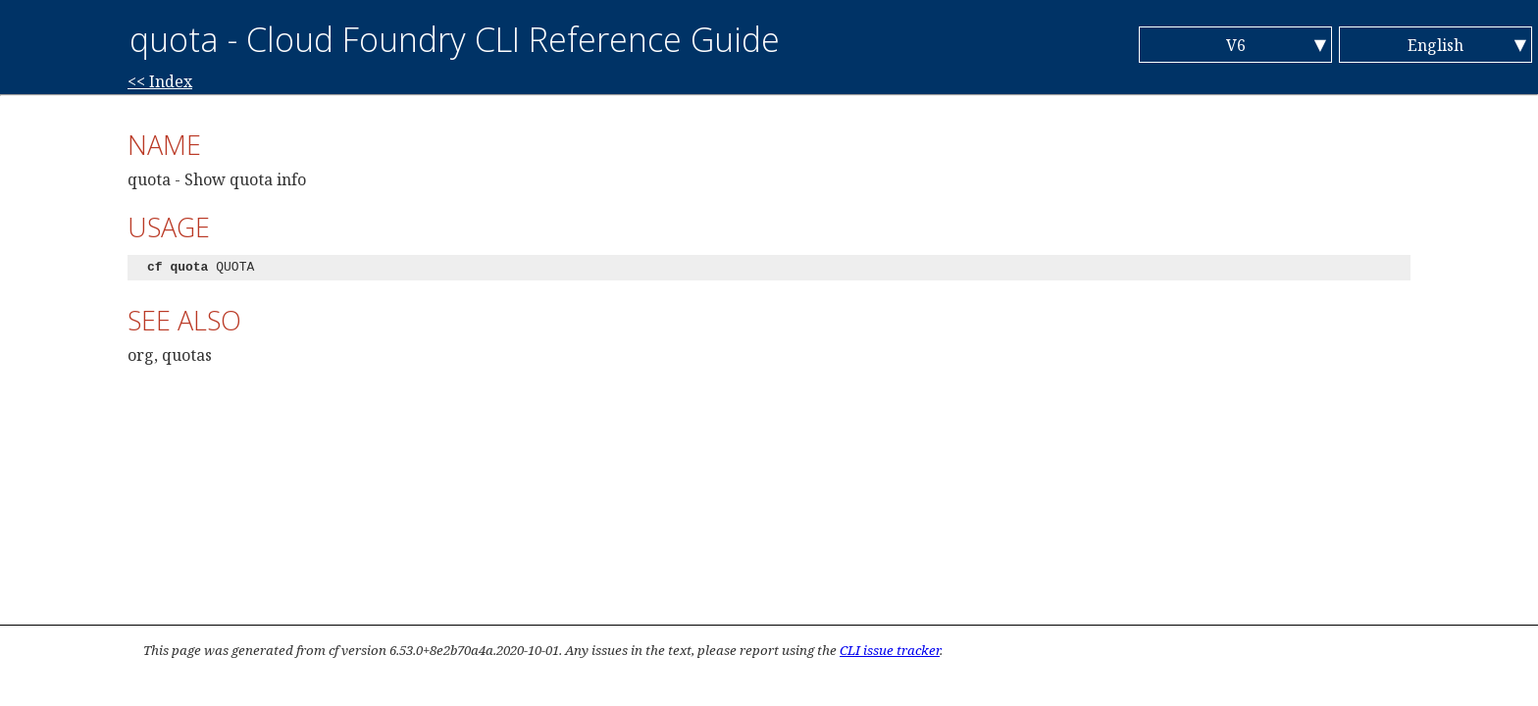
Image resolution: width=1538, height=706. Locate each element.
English (1435, 45)
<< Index (160, 81)
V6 (1236, 45)
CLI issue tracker (890, 650)
